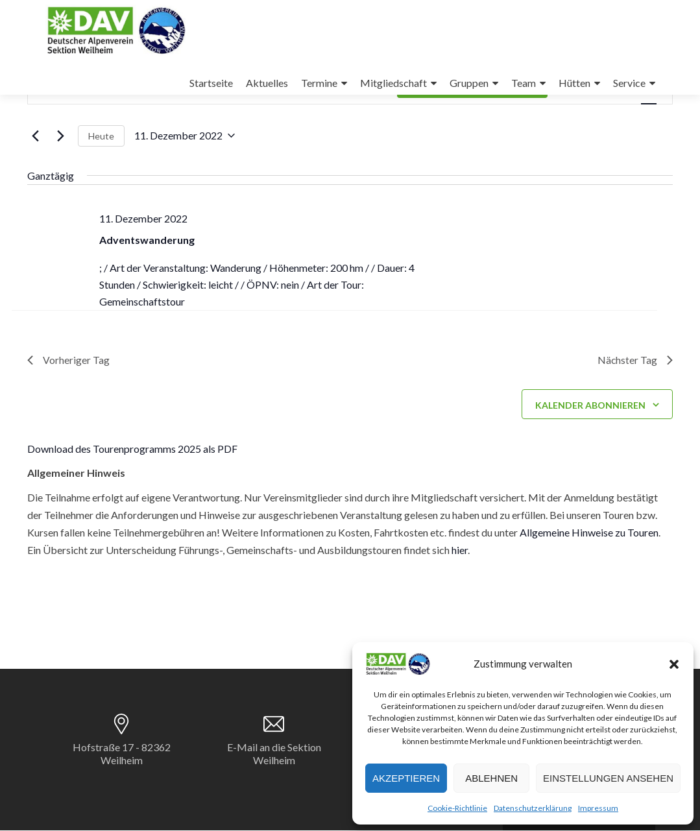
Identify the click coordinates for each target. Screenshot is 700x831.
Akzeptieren (406, 778)
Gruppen (469, 83)
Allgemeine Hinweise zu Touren (589, 533)
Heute (101, 135)
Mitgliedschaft (393, 83)
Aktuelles (267, 83)
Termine (319, 83)
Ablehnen (491, 778)
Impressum (598, 808)
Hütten (574, 83)
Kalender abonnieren (590, 405)
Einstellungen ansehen (608, 778)
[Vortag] (35, 135)
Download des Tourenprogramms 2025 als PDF (132, 449)
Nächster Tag (635, 360)
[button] (674, 664)
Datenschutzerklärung (533, 808)
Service (629, 83)
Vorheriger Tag (68, 360)
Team (523, 83)
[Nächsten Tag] (60, 135)
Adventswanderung (147, 240)
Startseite (211, 83)
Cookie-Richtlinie (457, 808)
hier (460, 550)
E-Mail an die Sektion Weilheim (274, 754)
